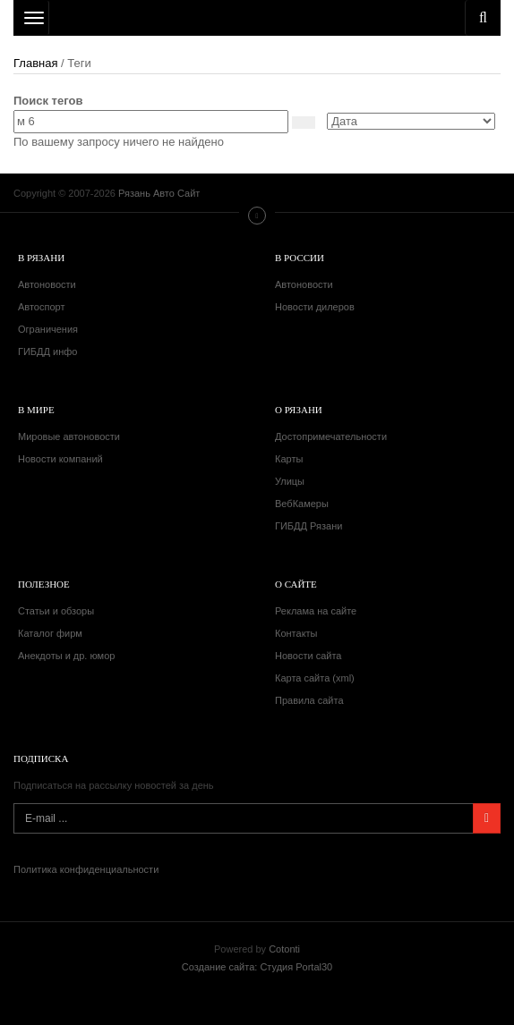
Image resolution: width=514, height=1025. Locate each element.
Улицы (289, 481)
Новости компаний (60, 458)
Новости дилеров (315, 306)
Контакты (296, 633)
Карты (289, 458)
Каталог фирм (50, 633)
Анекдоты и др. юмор (66, 655)
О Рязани (298, 409)
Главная (35, 63)
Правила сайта (309, 700)
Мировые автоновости (69, 436)
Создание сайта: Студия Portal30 (257, 966)
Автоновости (47, 284)
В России (299, 257)
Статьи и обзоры (56, 611)
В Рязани (41, 257)
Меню (257, 215)
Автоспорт (41, 306)
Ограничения (48, 329)
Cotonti (284, 949)
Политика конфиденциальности (85, 869)
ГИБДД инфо (47, 351)
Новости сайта (308, 655)
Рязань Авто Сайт (257, 18)
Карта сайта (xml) (315, 678)
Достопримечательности (331, 436)
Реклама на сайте (315, 611)
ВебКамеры (302, 503)
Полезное (44, 584)
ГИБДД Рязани (308, 526)
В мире (36, 409)
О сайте (296, 584)
